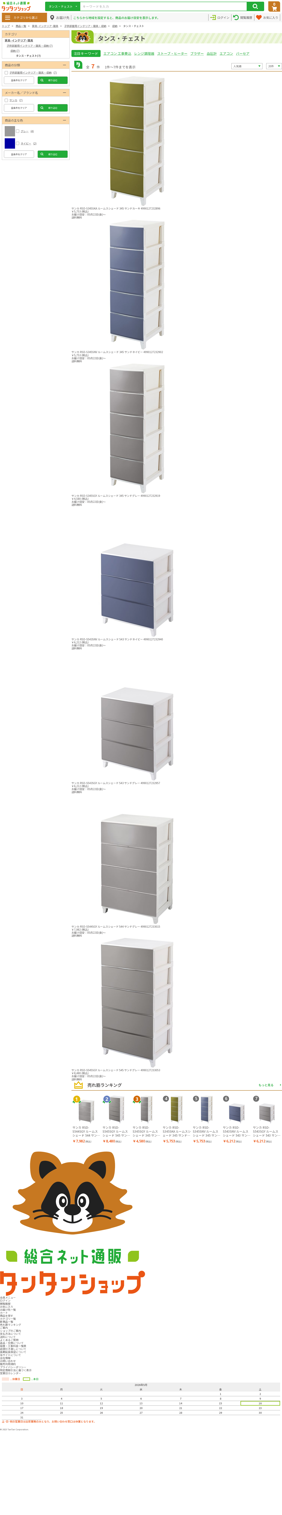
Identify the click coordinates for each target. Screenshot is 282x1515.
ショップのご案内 (10, 1331)
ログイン (5, 1300)
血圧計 (212, 53)
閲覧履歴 (5, 1303)
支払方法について (10, 1334)
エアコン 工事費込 (117, 53)
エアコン (226, 53)
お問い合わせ (8, 1361)
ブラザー (197, 53)
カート (4, 1313)
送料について (8, 1337)
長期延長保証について (13, 1352)
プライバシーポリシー (13, 1367)
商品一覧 (21, 26)
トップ (6, 26)
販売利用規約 (8, 1364)
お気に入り (6, 1307)
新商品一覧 (6, 1322)
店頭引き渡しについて (13, 1349)
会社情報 (5, 1358)
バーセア (242, 53)
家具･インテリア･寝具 (45, 26)
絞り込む (53, 80)
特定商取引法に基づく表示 (16, 1370)
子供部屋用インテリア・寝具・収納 (85, 26)
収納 (114, 26)
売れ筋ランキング (10, 1325)
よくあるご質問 (9, 1340)
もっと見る (266, 1085)
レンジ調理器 (144, 53)
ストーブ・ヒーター (172, 53)
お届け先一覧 (8, 1310)
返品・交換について (12, 1343)
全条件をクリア (19, 80)
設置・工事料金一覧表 (13, 1346)
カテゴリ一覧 (8, 1319)
